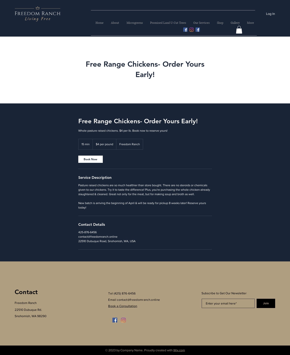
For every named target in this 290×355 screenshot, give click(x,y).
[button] (239, 30)
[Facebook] (198, 29)
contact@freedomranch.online (138, 299)
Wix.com (179, 350)
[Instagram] (191, 29)
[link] (90, 159)
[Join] (266, 303)
